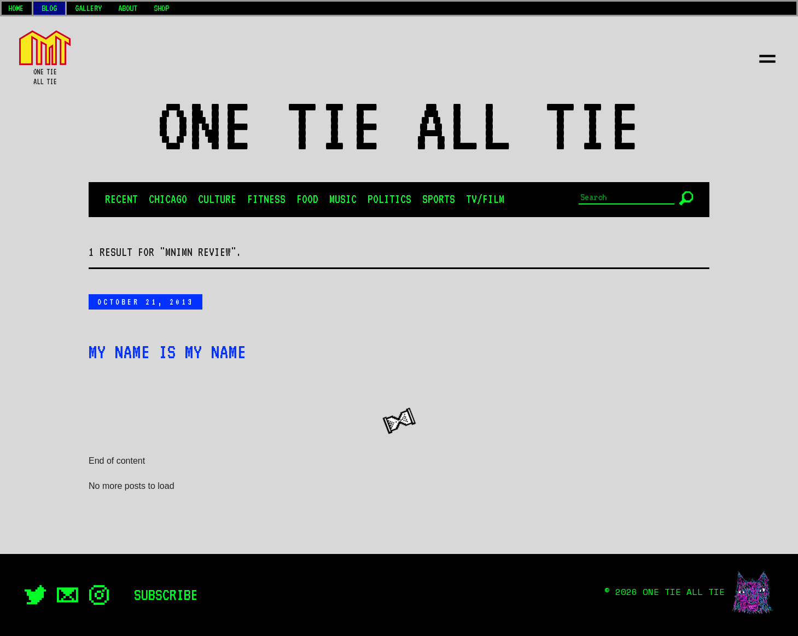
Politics (389, 199)
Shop (161, 8)
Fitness (266, 199)
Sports (438, 199)
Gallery (88, 8)
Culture (217, 199)
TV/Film (485, 199)
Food (307, 199)
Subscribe (166, 594)
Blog (49, 8)
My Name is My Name (167, 352)
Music (343, 199)
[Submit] (686, 198)
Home (16, 8)
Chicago (168, 199)
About (127, 8)
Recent (121, 199)
